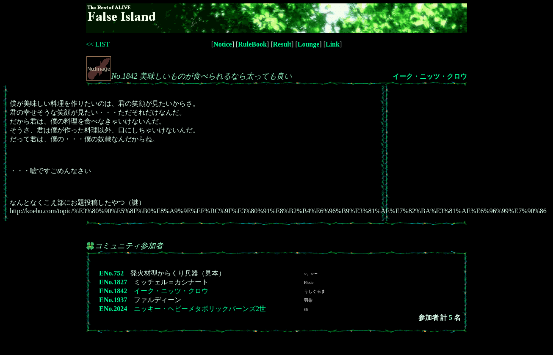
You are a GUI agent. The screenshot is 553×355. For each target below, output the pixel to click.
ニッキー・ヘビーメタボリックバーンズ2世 (200, 308)
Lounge (309, 44)
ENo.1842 (113, 290)
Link (333, 44)
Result (282, 44)
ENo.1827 (113, 282)
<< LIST (98, 44)
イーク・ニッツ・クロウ (430, 76)
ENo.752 (111, 273)
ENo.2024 (113, 308)
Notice (222, 44)
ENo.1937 (113, 299)
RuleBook (252, 44)
